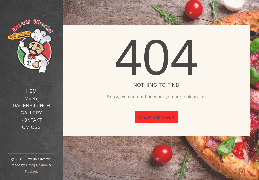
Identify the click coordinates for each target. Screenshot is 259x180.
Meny (31, 98)
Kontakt (31, 120)
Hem (31, 91)
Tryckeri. (31, 172)
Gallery (31, 113)
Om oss (31, 127)
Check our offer (156, 118)
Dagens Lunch (31, 105)
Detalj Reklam (37, 165)
